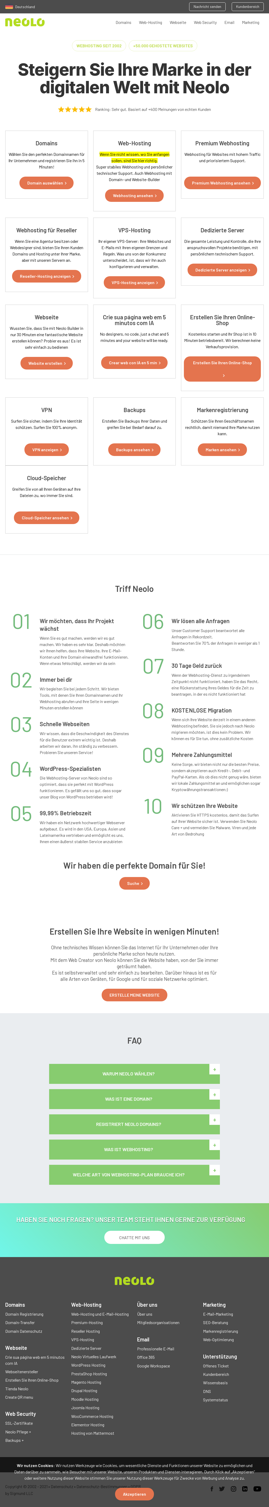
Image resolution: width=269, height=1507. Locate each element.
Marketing (250, 22)
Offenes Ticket (216, 1365)
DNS (207, 1391)
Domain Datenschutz (23, 1331)
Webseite (178, 22)
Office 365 (146, 1357)
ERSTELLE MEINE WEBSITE (134, 994)
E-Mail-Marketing (218, 1313)
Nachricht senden (207, 6)
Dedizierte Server (86, 1348)
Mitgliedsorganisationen (158, 1322)
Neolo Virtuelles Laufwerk (93, 1356)
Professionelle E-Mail (155, 1348)
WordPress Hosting (88, 1364)
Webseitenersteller (21, 1371)
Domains (123, 22)
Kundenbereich (247, 6)
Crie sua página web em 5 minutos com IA (35, 1360)
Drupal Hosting (84, 1390)
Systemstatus (215, 1399)
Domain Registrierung (24, 1313)
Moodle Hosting (85, 1399)
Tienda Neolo (16, 1388)
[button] (46, 183)
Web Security (205, 22)
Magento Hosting (86, 1382)
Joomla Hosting (85, 1407)
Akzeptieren (134, 1493)
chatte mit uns (134, 1237)
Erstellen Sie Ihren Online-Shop (32, 1379)
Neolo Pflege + (18, 1431)
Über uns (144, 1313)
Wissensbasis (215, 1382)
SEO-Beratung (215, 1322)
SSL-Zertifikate (19, 1423)
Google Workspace (153, 1365)
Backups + (14, 1440)
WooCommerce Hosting (92, 1416)
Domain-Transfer (20, 1322)
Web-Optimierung (218, 1339)
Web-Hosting (150, 22)
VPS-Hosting (82, 1339)
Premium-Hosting (87, 1322)
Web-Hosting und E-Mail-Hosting (100, 1313)
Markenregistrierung (220, 1331)
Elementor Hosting (87, 1424)
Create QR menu (19, 1397)
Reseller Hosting (85, 1331)
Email (229, 22)
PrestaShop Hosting (89, 1373)
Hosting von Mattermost (92, 1433)
